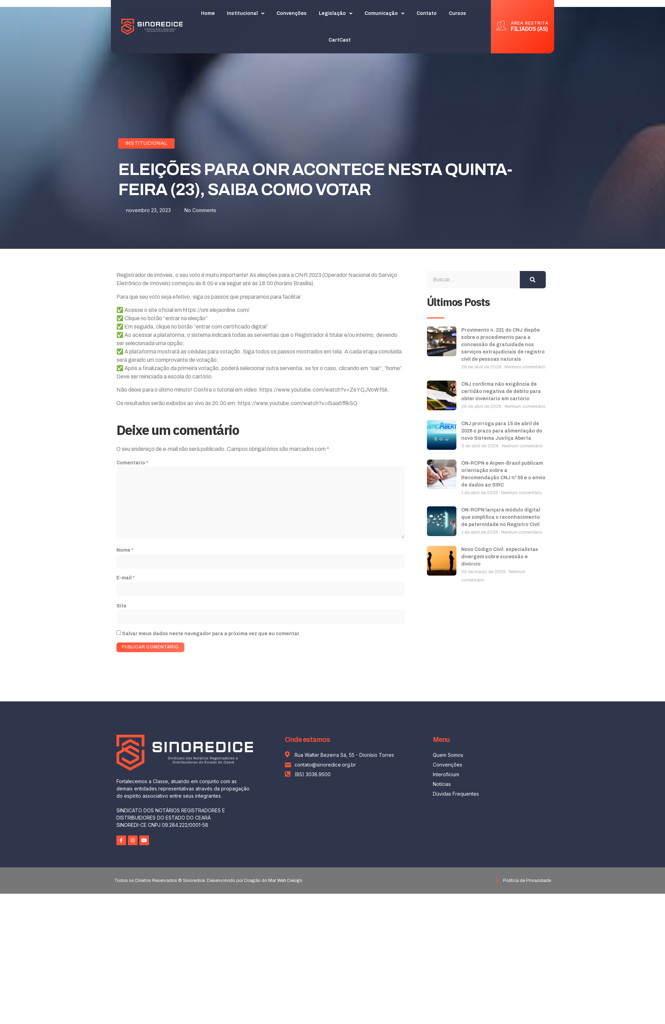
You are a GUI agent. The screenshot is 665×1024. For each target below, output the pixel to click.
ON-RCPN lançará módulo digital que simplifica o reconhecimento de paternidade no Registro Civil (500, 517)
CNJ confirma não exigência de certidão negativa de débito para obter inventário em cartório (501, 391)
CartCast (340, 35)
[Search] (533, 279)
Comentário (132, 462)
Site (121, 607)
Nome (124, 551)
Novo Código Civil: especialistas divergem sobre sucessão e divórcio (499, 557)
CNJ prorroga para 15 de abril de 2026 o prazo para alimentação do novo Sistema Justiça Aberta (501, 431)
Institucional (146, 143)
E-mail (125, 578)
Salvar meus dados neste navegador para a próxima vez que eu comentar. (211, 634)
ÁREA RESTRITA (530, 18)
